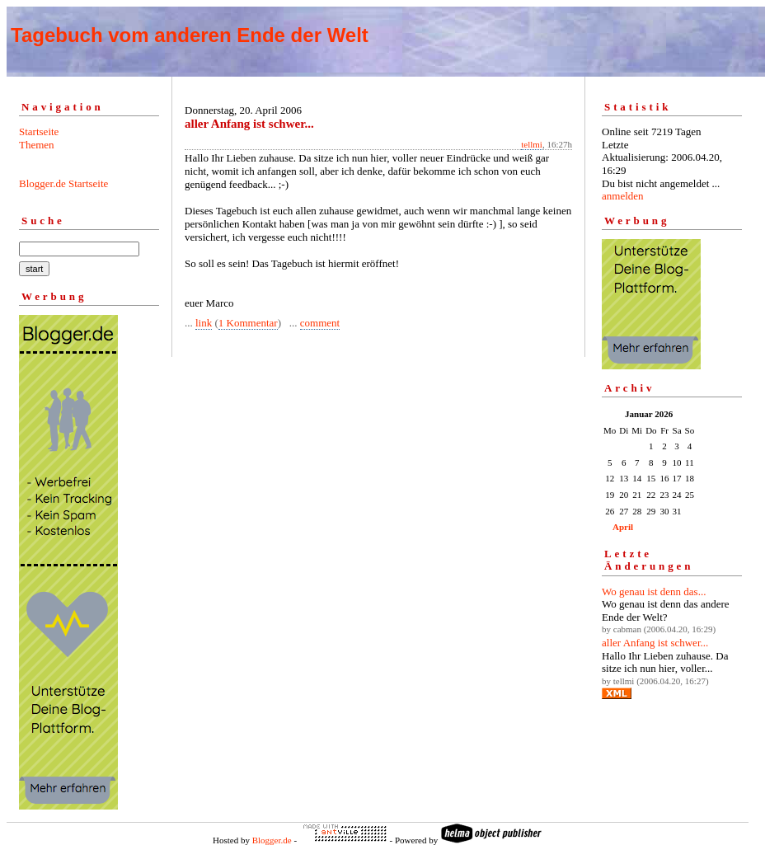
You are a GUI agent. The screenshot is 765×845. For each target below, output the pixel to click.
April (622, 527)
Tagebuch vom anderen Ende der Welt (189, 35)
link (203, 323)
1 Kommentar (248, 323)
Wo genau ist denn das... (654, 591)
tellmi (531, 144)
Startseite (39, 131)
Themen (36, 144)
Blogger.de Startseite (63, 183)
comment (320, 323)
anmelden (623, 196)
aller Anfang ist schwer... (655, 642)
